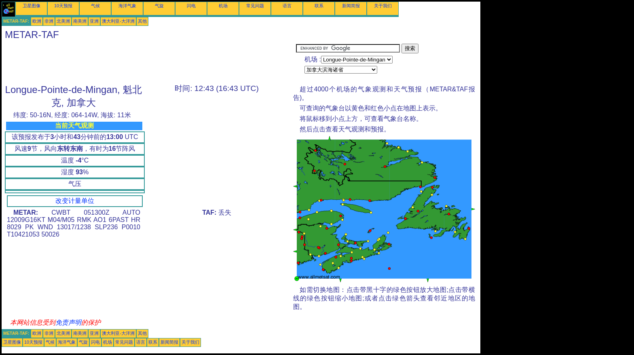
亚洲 (94, 21)
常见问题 (255, 5)
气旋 (159, 5)
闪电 (191, 5)
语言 (287, 5)
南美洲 (80, 21)
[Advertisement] (149, 62)
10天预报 (63, 5)
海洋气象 (127, 5)
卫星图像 (31, 5)
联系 (319, 5)
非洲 (48, 21)
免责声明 (68, 322)
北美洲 (63, 21)
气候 (95, 5)
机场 (223, 5)
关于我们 (383, 5)
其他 (142, 21)
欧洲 (36, 21)
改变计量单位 (74, 200)
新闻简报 (351, 5)
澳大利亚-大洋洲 (118, 21)
